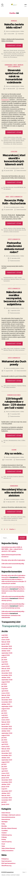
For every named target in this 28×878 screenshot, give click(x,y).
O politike (14, 151)
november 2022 (6, 728)
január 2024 (5, 697)
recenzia (6, 230)
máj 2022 (4, 742)
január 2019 (5, 786)
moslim (20, 277)
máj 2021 (4, 769)
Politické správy (6, 835)
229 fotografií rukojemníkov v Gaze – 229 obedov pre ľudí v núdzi (14, 403)
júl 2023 (4, 711)
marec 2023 (5, 720)
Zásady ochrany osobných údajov (10, 875)
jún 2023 (4, 713)
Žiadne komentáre (21, 170)
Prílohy (3, 839)
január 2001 (5, 804)
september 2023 (6, 706)
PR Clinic (6, 440)
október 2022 (5, 731)
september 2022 (6, 733)
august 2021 (5, 762)
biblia (5, 50)
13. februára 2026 (10, 88)
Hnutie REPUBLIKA (18, 187)
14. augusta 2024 (8, 370)
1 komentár (21, 33)
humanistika (19, 139)
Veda (3, 846)
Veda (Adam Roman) (8, 848)
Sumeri (5, 57)
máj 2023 (4, 715)
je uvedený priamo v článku (16, 31)
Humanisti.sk (10, 872)
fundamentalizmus (9, 277)
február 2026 (5, 642)
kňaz (24, 516)
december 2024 (6, 673)
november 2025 (6, 648)
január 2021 (5, 777)
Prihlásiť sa (5, 859)
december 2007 (6, 791)
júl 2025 (4, 657)
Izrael (17, 52)
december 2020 (6, 780)
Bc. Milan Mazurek (8, 187)
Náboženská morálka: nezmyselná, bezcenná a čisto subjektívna (14, 298)
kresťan (9, 54)
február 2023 (5, 722)
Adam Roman (5, 812)
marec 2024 (5, 693)
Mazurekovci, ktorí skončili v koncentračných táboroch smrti (14, 160)
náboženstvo (7, 55)
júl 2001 (4, 802)
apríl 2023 (4, 717)
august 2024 (5, 682)
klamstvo (21, 476)
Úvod (3, 844)
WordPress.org (6, 865)
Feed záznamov (6, 861)
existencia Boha (8, 52)
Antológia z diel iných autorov (11, 815)
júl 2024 (4, 684)
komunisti (6, 478)
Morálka (14, 20)
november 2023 (6, 702)
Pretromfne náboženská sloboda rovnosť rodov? (14, 247)
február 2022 (5, 749)
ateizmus (10, 228)
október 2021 (5, 757)
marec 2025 (5, 666)
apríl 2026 (4, 637)
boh (8, 50)
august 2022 (5, 735)
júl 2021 (3, 764)
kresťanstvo (20, 54)
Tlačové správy (6, 841)
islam (14, 52)
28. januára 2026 (8, 170)
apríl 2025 (4, 664)
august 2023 (5, 708)
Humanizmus (9, 64)
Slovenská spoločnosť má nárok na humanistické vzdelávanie (14, 76)
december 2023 (6, 700)
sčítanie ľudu (7, 520)
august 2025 (5, 655)
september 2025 (6, 653)
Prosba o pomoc (6, 567)
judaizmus (19, 516)
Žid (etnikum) (13, 57)
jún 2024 (4, 686)
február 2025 (5, 668)
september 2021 (6, 760)
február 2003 (5, 795)
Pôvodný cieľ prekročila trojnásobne (13, 560)
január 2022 (5, 751)
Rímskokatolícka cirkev (10, 142)
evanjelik (12, 139)
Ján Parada (22, 52)
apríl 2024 (4, 691)
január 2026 (5, 644)
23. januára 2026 (8, 209)
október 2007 (5, 793)
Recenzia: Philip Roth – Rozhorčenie (14, 202)
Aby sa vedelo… (14, 453)
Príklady (4, 837)
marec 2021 (5, 773)
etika (17, 137)
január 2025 (5, 671)
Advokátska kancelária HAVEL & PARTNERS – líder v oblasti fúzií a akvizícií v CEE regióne (11, 549)
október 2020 (5, 784)
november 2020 (6, 782)
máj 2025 (4, 662)
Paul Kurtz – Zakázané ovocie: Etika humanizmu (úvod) (13, 591)
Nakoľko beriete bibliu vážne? (14, 26)
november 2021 (6, 755)
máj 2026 (4, 635)
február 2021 (5, 775)
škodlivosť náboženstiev (17, 55)
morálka (23, 348)
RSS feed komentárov (8, 863)
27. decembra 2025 (15, 258)
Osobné (14, 449)
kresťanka (14, 54)
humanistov (5, 100)
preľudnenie (7, 279)
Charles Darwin (13, 50)
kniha (13, 140)
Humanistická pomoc (14, 395)
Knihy (15, 64)
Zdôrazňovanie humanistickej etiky (12, 563)
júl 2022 (4, 737)
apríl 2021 (4, 771)
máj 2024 (4, 688)
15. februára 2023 (10, 501)
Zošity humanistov (14, 66)
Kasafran (15, 476)
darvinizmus (21, 50)
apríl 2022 (4, 744)
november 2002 (6, 798)
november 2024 (6, 675)
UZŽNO (23, 440)
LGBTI (15, 277)
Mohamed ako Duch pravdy (14, 363)
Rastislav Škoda (20, 140)
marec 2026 (5, 639)
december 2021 (6, 753)
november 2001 (6, 800)
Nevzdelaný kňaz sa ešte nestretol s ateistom (14, 492)
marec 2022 (5, 746)
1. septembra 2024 (15, 310)
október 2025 (5, 651)
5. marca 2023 (8, 459)
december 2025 (6, 646)
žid (8, 57)
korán (5, 54)
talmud (13, 520)
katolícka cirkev (8, 140)
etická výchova (11, 137)
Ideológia (4, 821)
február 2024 (5, 695)
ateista (5, 228)
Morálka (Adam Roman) (9, 828)
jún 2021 (4, 766)
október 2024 (5, 677)
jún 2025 (4, 659)
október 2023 (5, 704)
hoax (5, 476)
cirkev (5, 137)
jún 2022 (4, 740)
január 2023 (5, 724)
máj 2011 (4, 789)
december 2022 (6, 726)
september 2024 (6, 679)
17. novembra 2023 (15, 414)
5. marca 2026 (10, 33)
